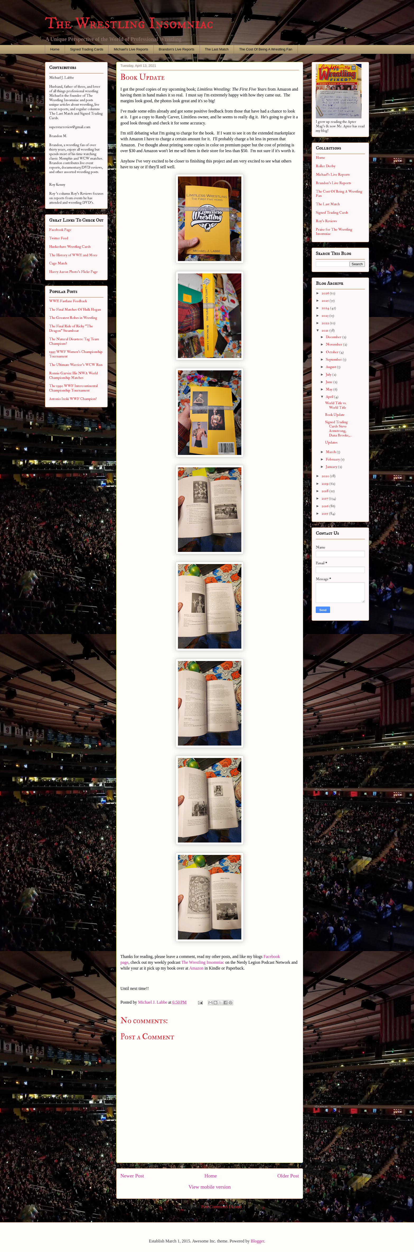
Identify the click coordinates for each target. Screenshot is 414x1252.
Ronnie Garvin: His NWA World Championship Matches (73, 375)
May (329, 389)
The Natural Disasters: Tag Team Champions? (74, 341)
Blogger (257, 1241)
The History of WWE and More (73, 255)
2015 (325, 513)
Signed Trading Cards (86, 49)
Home (55, 49)
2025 (326, 300)
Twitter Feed (58, 238)
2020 (326, 476)
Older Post (288, 1176)
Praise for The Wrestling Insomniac (334, 231)
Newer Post (132, 1176)
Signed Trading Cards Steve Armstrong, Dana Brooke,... (338, 428)
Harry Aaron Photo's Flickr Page (73, 271)
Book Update (335, 414)
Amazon (196, 968)
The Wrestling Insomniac (129, 24)
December (334, 337)
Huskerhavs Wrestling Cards (70, 246)
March (331, 452)
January (332, 466)
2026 (326, 293)
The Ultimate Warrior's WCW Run (75, 364)
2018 (325, 491)
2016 (325, 506)
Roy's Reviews (326, 221)
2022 (326, 323)
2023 (325, 315)
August (331, 367)
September (334, 359)
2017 (325, 498)
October (332, 352)
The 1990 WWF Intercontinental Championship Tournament (73, 388)
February (333, 459)
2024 (326, 308)
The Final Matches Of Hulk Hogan (75, 309)
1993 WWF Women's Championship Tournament (75, 354)
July (329, 374)
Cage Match (58, 263)
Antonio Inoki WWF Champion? (73, 399)
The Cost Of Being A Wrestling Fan (265, 49)
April (330, 396)
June (329, 382)
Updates (331, 442)
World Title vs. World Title (336, 405)
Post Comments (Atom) (221, 1206)
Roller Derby (325, 166)
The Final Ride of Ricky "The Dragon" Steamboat (71, 328)
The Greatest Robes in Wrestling (73, 317)
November (334, 344)
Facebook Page (60, 229)
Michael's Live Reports (131, 49)
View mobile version (210, 1187)
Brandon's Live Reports (176, 49)
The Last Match (217, 49)
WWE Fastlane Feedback (68, 301)
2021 (325, 330)
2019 (325, 483)
